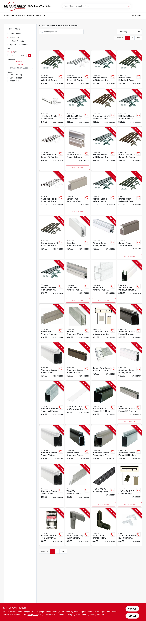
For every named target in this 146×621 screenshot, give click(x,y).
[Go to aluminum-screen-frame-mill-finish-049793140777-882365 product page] (129, 444)
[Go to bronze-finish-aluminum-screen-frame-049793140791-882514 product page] (77, 444)
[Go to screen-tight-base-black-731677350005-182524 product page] (103, 361)
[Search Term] (96, 6)
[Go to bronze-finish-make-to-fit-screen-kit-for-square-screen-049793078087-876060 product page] (51, 69)
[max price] (22, 55)
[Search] (129, 6)
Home (6, 16)
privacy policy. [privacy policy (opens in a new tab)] (33, 615)
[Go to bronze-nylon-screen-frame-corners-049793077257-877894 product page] (103, 527)
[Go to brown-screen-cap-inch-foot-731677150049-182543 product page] (129, 485)
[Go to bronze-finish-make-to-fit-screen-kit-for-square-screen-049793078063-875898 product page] (129, 193)
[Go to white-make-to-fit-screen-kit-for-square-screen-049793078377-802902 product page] (51, 149)
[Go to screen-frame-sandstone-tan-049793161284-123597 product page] (77, 193)
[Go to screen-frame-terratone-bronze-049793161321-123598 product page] (129, 237)
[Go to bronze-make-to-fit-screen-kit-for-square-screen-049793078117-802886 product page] (103, 107)
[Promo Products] (8, 33)
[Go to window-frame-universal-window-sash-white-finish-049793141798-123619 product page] (51, 107)
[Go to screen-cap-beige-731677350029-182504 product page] (103, 323)
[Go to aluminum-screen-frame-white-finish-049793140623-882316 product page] (51, 444)
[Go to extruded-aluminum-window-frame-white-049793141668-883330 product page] (77, 237)
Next (138, 38)
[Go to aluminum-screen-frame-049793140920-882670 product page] (129, 403)
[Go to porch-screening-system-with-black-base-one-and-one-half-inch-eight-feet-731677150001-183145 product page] (103, 485)
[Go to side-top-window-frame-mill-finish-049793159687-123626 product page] (51, 323)
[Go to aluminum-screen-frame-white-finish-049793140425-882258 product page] (51, 361)
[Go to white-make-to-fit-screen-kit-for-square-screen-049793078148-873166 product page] (77, 69)
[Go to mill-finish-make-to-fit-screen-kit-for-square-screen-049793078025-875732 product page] (77, 107)
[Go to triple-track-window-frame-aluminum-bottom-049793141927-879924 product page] (77, 281)
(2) (15, 81)
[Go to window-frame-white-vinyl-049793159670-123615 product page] (77, 485)
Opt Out (132, 616)
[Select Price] (29, 55)
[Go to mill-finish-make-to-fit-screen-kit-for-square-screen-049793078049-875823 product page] (129, 107)
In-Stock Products (17, 41)
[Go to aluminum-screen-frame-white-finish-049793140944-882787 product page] (129, 361)
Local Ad (40, 16)
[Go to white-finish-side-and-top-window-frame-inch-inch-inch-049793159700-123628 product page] (103, 281)
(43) (16, 75)
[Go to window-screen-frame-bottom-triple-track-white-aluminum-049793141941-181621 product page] (77, 149)
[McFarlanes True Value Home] (15, 6)
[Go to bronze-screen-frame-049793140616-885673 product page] (103, 403)
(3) (16, 78)
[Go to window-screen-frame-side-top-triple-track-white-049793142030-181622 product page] (103, 237)
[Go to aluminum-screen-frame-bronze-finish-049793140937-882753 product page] (77, 361)
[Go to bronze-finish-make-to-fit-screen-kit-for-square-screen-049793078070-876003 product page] (129, 69)
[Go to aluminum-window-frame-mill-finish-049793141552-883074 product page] (51, 403)
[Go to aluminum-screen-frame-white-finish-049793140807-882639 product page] (51, 485)
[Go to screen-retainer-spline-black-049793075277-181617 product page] (51, 527)
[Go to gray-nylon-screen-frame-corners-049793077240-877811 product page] (77, 527)
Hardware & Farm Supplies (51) (21, 68)
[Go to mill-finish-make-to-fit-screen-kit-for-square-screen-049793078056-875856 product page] (103, 69)
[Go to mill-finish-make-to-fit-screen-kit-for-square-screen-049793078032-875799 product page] (51, 281)
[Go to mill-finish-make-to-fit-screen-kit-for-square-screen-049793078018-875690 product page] (103, 149)
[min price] (12, 55)
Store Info (137, 16)
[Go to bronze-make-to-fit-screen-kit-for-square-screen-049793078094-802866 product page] (51, 237)
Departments (17, 16)
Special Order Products (19, 44)
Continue (132, 609)
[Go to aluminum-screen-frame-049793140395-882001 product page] (103, 444)
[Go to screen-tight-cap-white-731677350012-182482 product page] (77, 403)
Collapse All (20, 62)
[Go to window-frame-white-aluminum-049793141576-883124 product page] (129, 281)
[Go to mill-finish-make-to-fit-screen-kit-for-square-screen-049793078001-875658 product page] (103, 193)
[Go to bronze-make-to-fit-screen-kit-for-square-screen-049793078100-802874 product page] (129, 149)
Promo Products (16, 33)
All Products (14, 37)
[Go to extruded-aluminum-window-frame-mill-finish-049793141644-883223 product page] (77, 323)
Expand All (20, 64)
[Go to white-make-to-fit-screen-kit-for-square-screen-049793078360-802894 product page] (51, 193)
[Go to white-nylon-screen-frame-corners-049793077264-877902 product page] (129, 527)
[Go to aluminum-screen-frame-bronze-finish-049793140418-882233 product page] (129, 323)
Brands (30, 16)
